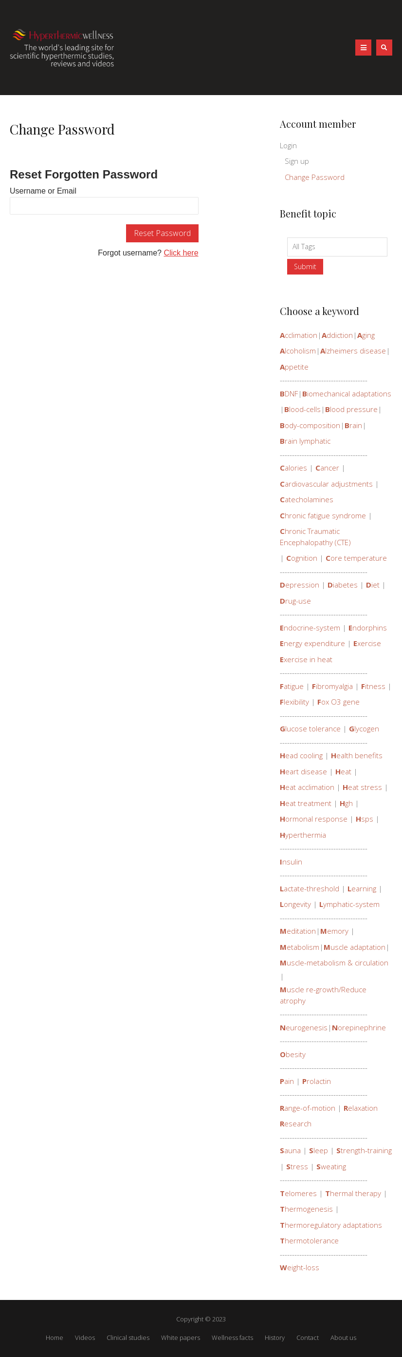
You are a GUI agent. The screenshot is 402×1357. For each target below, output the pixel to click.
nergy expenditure (312, 643)
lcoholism (298, 350)
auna (290, 1150)
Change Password (315, 177)
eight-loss (299, 1267)
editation (298, 931)
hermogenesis (306, 1209)
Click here (181, 253)
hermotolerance (309, 1240)
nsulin (291, 861)
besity (293, 1054)
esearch (295, 1123)
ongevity (295, 904)
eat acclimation (307, 787)
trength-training (364, 1150)
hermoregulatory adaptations (331, 1225)
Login (288, 145)
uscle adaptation (354, 947)
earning (361, 888)
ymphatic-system (349, 904)
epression (299, 585)
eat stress (362, 787)
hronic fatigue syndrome (323, 515)
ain (287, 1081)
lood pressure (351, 409)
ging (366, 335)
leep (318, 1150)
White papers (180, 1337)
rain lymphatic (305, 441)
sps (364, 819)
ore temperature (356, 558)
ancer (327, 467)
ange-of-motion (307, 1108)
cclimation (298, 335)
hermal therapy (353, 1193)
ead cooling (301, 755)
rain (353, 425)
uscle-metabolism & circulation (334, 962)
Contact (307, 1337)
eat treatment (305, 803)
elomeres (298, 1193)
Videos (85, 1337)
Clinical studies (128, 1337)
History (275, 1337)
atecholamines (306, 499)
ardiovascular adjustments (326, 484)
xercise (367, 643)
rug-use (295, 601)
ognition (301, 558)
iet (373, 585)
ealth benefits (357, 755)
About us (343, 1337)
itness (373, 686)
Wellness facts (232, 1337)
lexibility (294, 702)
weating (331, 1166)
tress (297, 1166)
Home (54, 1337)
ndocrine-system (310, 627)
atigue (292, 686)
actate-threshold (309, 888)
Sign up (297, 161)
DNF (289, 393)
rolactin (316, 1081)
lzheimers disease (353, 350)
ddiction (337, 335)
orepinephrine (359, 1027)
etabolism (299, 947)
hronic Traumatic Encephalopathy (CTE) (315, 536)
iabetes (343, 585)
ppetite (294, 367)
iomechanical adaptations (346, 393)
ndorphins (367, 627)
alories (293, 467)
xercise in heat (306, 659)
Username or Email (43, 191)
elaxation (361, 1108)
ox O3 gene (338, 702)
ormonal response (313, 819)
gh (346, 803)
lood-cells (302, 409)
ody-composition (310, 425)
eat (343, 771)
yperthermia (303, 835)
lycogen (364, 728)
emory (334, 931)
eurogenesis (304, 1027)
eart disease (303, 771)
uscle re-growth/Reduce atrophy (323, 994)
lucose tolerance (310, 728)
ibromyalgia (332, 686)
